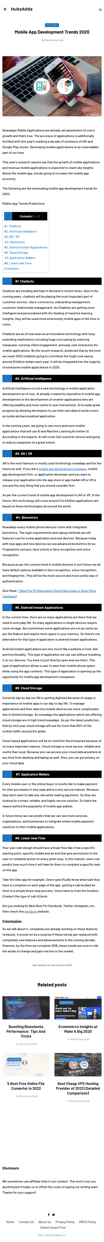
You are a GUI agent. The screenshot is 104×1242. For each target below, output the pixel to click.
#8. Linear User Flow (17, 263)
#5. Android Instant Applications (25, 247)
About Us (45, 1222)
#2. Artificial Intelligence (20, 231)
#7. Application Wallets (19, 258)
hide (36, 216)
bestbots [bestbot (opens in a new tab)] (31, 911)
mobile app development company (62, 469)
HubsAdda (22, 9)
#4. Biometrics (14, 242)
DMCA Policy (87, 1222)
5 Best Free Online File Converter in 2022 (26, 1099)
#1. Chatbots (12, 226)
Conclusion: (12, 268)
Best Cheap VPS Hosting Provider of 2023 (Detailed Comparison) (78, 1102)
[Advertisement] (52, 1135)
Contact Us (26, 1222)
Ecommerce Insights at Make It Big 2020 (77, 1042)
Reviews (65, 1073)
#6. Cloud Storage (16, 252)
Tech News (52, 25)
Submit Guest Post (53, 1227)
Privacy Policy (65, 1222)
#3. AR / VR (11, 236)
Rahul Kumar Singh (54, 40)
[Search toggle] (99, 9)
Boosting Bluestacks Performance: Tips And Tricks (26, 1045)
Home (10, 1222)
